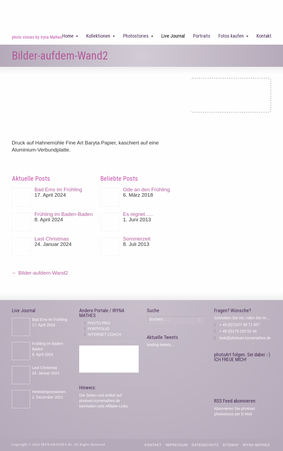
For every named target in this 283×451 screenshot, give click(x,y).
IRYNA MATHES (256, 445)
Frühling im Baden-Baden (64, 214)
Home (68, 36)
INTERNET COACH (104, 334)
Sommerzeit (136, 239)
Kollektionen (98, 36)
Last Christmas (52, 239)
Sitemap (231, 445)
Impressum (177, 445)
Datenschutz (205, 445)
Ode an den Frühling (146, 189)
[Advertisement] (109, 359)
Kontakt (264, 36)
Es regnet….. (138, 214)
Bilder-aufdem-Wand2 (40, 273)
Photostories (136, 36)
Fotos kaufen (231, 36)
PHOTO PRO (99, 323)
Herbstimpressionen (49, 392)
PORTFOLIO (98, 329)
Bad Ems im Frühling (58, 189)
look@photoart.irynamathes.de (245, 338)
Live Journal (173, 36)
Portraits (201, 36)
